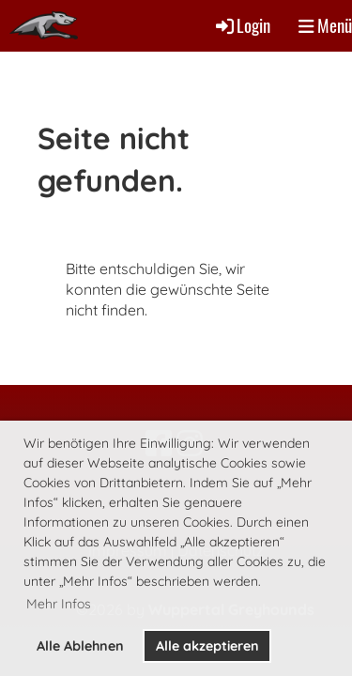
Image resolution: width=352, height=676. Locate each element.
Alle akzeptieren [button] (207, 646)
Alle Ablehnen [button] (80, 646)
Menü (325, 25)
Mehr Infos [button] (58, 603)
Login (241, 25)
